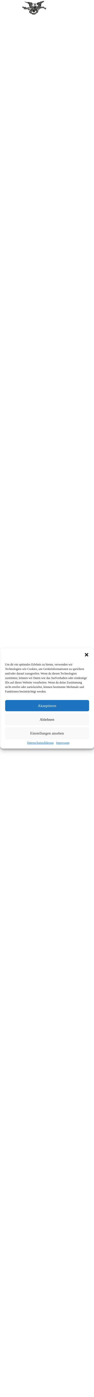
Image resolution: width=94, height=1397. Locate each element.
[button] (86, 654)
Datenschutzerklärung (40, 743)
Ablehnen (47, 720)
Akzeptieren (47, 706)
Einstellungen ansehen (47, 733)
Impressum (62, 743)
